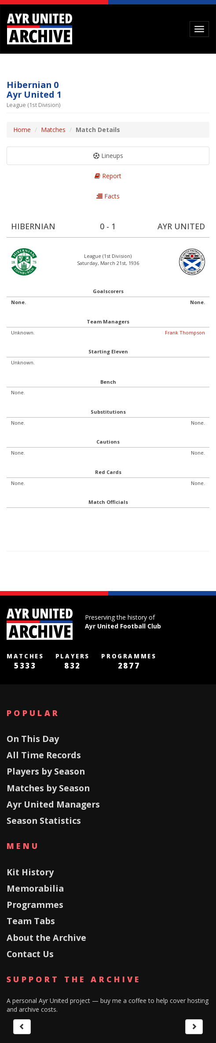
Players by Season (46, 771)
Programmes (35, 905)
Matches (53, 129)
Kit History (30, 872)
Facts (108, 196)
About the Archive (46, 938)
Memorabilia (35, 888)
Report (108, 176)
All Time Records (44, 755)
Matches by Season (48, 788)
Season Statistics (44, 820)
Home (22, 129)
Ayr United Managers (53, 804)
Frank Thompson (185, 332)
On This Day (33, 739)
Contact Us (30, 954)
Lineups (108, 155)
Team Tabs (31, 921)
